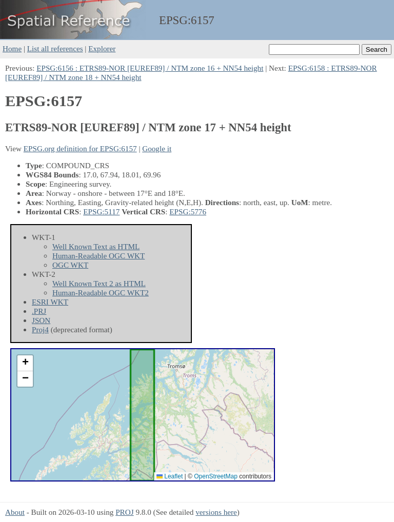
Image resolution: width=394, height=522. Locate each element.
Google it (156, 148)
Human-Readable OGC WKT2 (100, 292)
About (15, 512)
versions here (216, 512)
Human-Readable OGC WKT (98, 255)
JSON (41, 320)
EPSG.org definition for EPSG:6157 (80, 148)
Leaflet (169, 476)
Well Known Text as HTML (96, 246)
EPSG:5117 (101, 211)
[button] (25, 363)
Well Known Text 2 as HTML (99, 283)
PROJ (124, 512)
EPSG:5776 (187, 211)
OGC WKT (70, 264)
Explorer (101, 48)
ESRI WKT (50, 301)
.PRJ (39, 311)
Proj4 (40, 329)
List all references (55, 48)
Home (12, 48)
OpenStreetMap (216, 476)
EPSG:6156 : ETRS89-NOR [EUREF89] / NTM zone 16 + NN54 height (149, 68)
